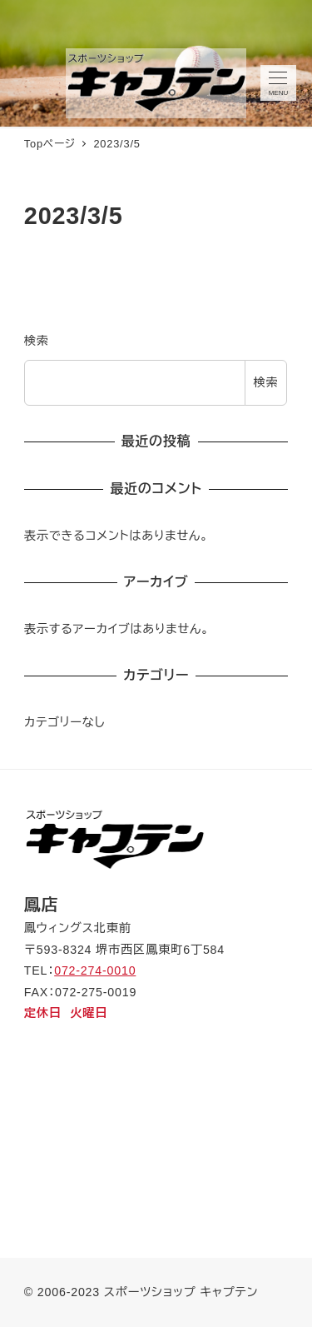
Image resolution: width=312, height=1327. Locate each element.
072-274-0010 (95, 970)
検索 (36, 340)
